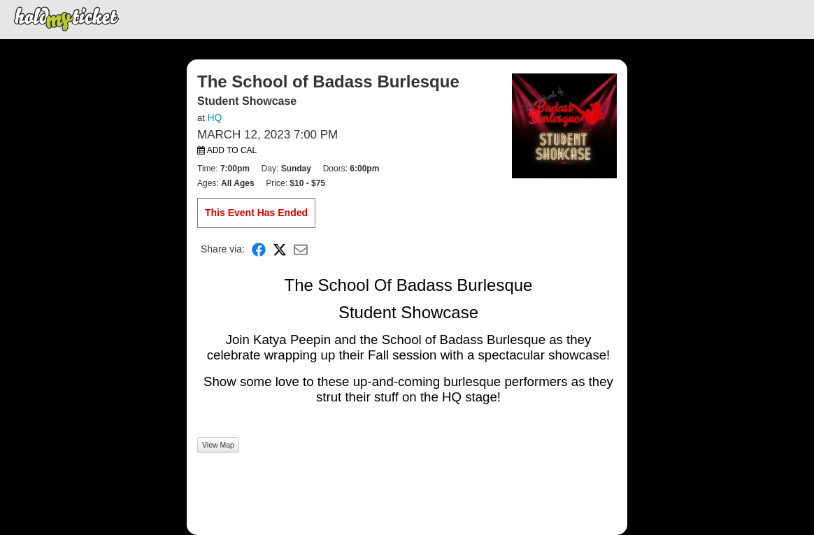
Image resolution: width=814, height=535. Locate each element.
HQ (214, 117)
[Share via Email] (301, 249)
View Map (218, 445)
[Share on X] (280, 249)
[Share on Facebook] (259, 249)
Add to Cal (227, 150)
